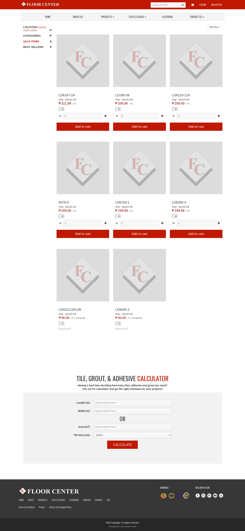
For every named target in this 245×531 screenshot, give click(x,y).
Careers (87, 500)
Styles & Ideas (58, 500)
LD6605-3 (122, 309)
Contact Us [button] (197, 17)
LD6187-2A (67, 95)
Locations (167, 17)
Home (48, 17)
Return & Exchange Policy (60, 507)
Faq (108, 500)
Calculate (122, 444)
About (31, 500)
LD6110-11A (181, 95)
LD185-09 (122, 95)
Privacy (42, 507)
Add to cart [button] (83, 126)
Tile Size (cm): (82, 435)
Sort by (214, 27)
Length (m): (83, 402)
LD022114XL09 (70, 309)
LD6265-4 (179, 202)
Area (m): (84, 426)
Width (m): (84, 411)
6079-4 (64, 202)
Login (202, 4)
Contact (99, 500)
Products (107, 17)
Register (216, 4)
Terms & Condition (27, 507)
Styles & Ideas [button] (137, 17)
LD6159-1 (122, 202)
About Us (78, 17)
